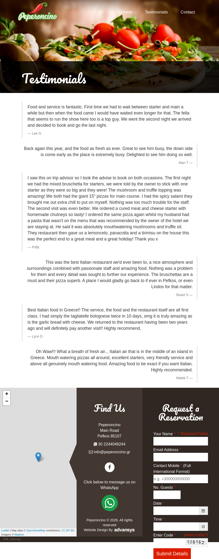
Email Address (167, 450)
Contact (188, 12)
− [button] (6, 401)
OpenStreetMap (35, 530)
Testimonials (156, 12)
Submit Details (172, 553)
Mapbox (19, 534)
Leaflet (5, 530)
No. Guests (164, 487)
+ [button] (6, 394)
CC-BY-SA (67, 530)
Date (158, 503)
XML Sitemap (12, 539)
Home (126, 12)
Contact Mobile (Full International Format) (172, 469)
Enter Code (164, 535)
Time (159, 519)
